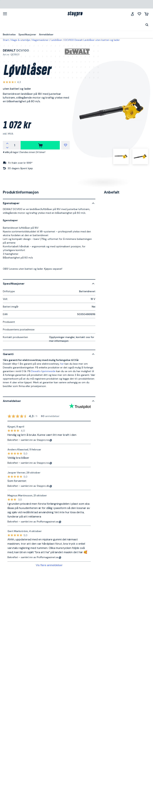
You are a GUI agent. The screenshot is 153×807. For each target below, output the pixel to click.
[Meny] (6, 14)
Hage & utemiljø (20, 40)
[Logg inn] (132, 14)
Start (6, 40)
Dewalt (9, 50)
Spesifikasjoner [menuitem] (27, 34)
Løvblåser (56, 40)
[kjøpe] (40, 145)
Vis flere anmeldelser (49, 565)
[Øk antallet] (7, 143)
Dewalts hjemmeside (43, 371)
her (62, 363)
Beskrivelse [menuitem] (9, 34)
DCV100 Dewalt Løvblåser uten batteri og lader (92, 40)
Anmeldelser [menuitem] (46, 34)
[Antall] (14, 145)
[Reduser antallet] (7, 147)
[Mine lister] (139, 14)
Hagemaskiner (40, 40)
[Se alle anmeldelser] (12, 82)
